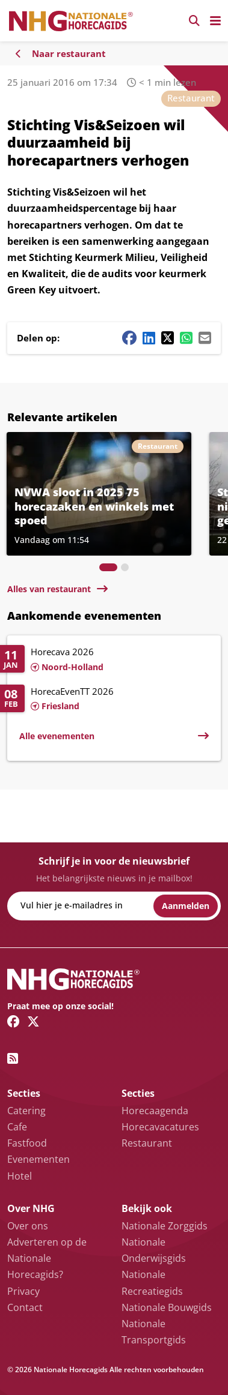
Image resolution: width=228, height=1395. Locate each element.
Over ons (27, 1225)
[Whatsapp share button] (186, 338)
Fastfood (27, 1143)
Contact (25, 1307)
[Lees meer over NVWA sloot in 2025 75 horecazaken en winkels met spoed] (99, 494)
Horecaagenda (155, 1110)
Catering (26, 1110)
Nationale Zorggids (165, 1225)
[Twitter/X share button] (167, 338)
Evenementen (38, 1159)
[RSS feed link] (12, 1058)
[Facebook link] (13, 1021)
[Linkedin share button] (149, 338)
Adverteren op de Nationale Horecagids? (47, 1258)
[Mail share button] (205, 338)
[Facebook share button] (129, 338)
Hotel (19, 1176)
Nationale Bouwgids (167, 1307)
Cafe (17, 1126)
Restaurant (191, 98)
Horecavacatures (160, 1126)
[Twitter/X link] (33, 1021)
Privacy (23, 1291)
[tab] (108, 567)
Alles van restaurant (49, 589)
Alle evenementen (56, 736)
